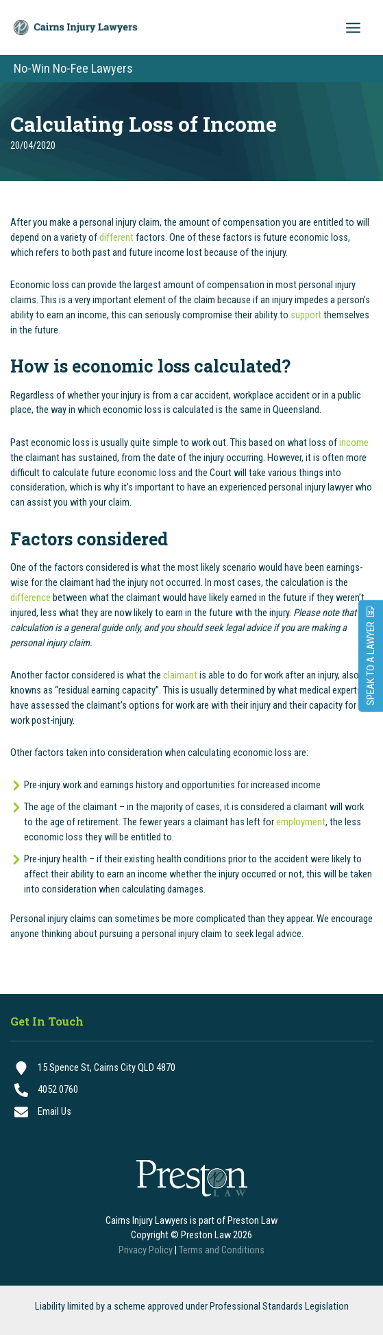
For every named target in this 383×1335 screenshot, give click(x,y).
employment (300, 822)
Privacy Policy (146, 1250)
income (354, 442)
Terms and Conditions (221, 1250)
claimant (180, 675)
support (306, 315)
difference (30, 597)
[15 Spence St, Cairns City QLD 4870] (191, 1068)
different (116, 237)
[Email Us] (191, 1112)
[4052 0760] (191, 1090)
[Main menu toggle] (353, 28)
